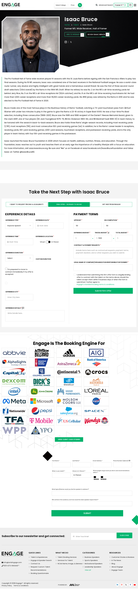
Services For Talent (65, 562)
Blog (113, 565)
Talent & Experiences (39, 558)
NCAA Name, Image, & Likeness (70, 565)
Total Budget (121, 234)
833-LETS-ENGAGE (11, 567)
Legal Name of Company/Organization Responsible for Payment (101, 263)
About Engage (117, 568)
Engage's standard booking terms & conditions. (96, 285)
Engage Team (117, 571)
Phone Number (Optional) (121, 463)
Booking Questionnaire (40, 575)
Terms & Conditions (20, 587)
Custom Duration (43, 260)
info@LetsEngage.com (13, 564)
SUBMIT (68, 514)
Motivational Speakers (93, 565)
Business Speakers (92, 558)
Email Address (98, 463)
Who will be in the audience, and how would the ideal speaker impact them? (75, 502)
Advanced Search (104, 5)
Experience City (12, 293)
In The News (116, 562)
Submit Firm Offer (103, 292)
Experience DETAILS (14, 309)
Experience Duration (14, 254)
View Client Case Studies (69, 441)
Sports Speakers (91, 562)
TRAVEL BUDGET (101, 234)
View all (88, 571)
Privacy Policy (7, 587)
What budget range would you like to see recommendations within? (111, 474)
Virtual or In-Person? (78, 474)
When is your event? (58, 474)
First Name (55, 463)
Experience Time (12, 237)
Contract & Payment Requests (87, 246)
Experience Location (44, 237)
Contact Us (35, 565)
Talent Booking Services (67, 558)
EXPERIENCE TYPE (12, 221)
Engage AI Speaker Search (41, 562)
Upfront (77, 221)
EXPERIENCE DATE (42, 221)
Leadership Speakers (93, 568)
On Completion (110, 221)
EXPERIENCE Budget (81, 234)
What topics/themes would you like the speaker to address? (70, 492)
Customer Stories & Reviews (123, 558)
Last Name (76, 463)
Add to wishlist (77, 34)
